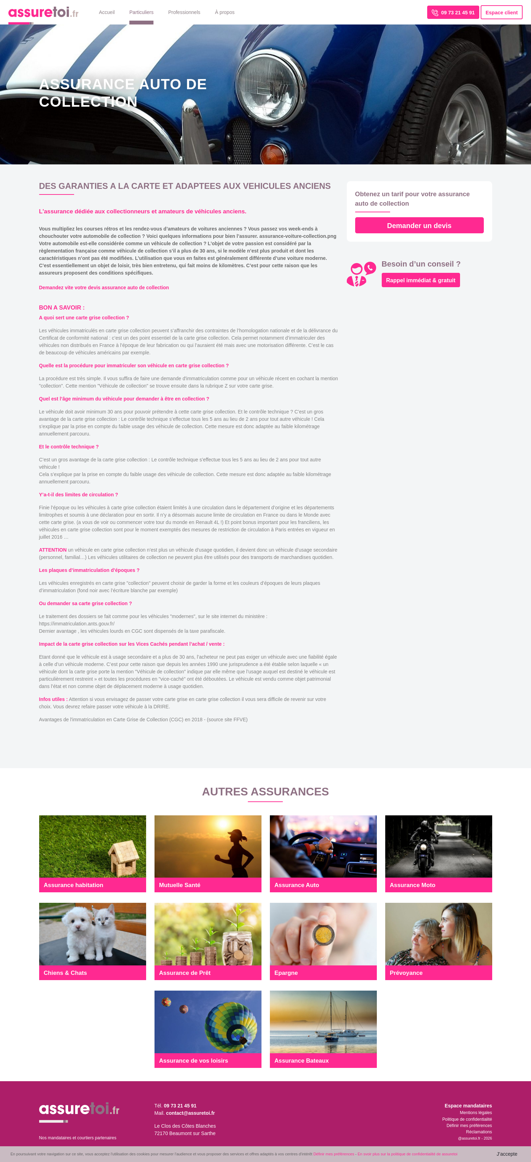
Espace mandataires (468, 1105)
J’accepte (507, 1154)
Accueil (107, 12)
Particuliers (141, 12)
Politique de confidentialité (467, 1119)
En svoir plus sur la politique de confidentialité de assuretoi (408, 1154)
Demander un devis (419, 225)
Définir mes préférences (469, 1125)
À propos (225, 12)
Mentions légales (476, 1112)
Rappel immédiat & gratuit (420, 280)
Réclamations (479, 1131)
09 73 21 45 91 (453, 12)
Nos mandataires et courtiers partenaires (77, 1137)
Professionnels (184, 12)
